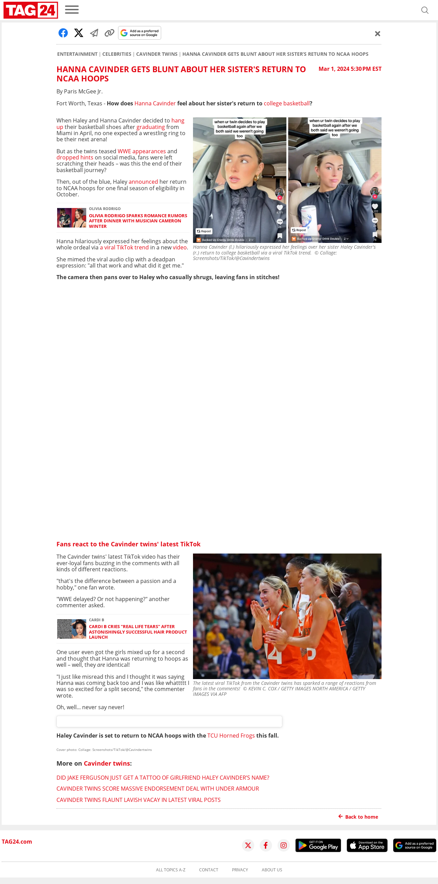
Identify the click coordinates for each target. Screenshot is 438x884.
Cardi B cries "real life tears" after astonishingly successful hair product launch (138, 632)
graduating (151, 127)
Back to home (358, 817)
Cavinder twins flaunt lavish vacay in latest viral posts (138, 800)
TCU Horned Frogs (231, 735)
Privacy (240, 870)
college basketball (287, 103)
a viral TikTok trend (124, 247)
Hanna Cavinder (155, 103)
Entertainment (77, 54)
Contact (208, 870)
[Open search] (425, 10)
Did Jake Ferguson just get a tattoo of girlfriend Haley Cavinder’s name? (162, 777)
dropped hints (75, 157)
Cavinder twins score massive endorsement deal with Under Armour (157, 788)
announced (143, 181)
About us (272, 870)
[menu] (72, 10)
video (180, 247)
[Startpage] (30, 10)
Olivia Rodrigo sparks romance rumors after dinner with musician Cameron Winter (138, 221)
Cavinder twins (157, 54)
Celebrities (116, 54)
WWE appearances (142, 151)
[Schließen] (378, 33)
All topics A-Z (170, 870)
